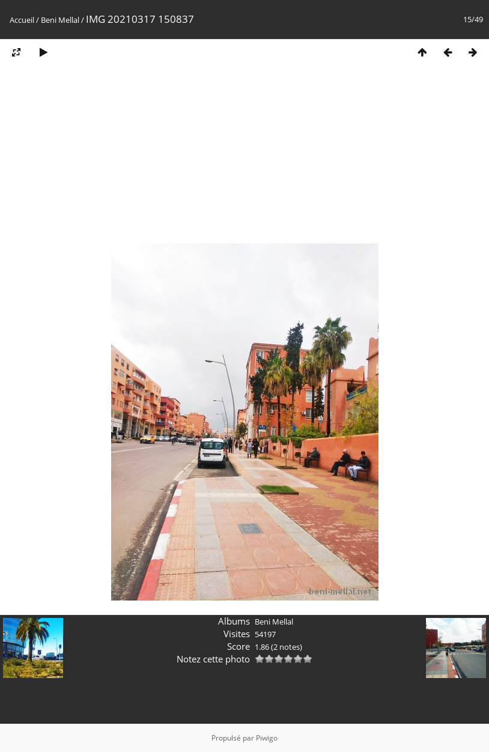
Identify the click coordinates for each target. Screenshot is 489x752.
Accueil (22, 19)
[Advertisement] (244, 158)
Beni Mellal (60, 19)
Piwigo (267, 738)
